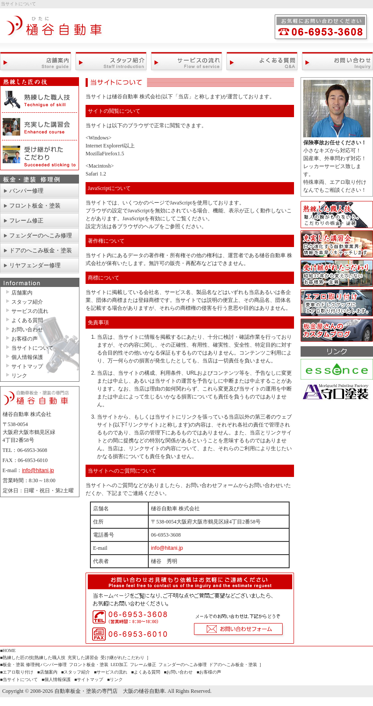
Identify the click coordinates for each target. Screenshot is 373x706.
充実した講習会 (39, 126)
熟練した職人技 (39, 99)
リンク (19, 376)
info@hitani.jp (38, 470)
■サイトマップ (88, 679)
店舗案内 (35, 62)
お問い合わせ (337, 62)
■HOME (7, 650)
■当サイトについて (19, 679)
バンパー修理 (26, 190)
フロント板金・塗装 (35, 205)
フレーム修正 (26, 220)
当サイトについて (32, 348)
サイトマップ (27, 366)
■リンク (115, 679)
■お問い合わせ (178, 672)
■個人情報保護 (56, 679)
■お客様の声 (209, 672)
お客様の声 (24, 339)
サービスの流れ (186, 62)
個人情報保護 (27, 357)
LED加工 (119, 664)
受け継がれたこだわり (39, 155)
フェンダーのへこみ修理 (40, 235)
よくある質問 (262, 62)
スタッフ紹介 (111, 62)
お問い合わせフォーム (239, 624)
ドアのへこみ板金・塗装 (40, 250)
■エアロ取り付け (16, 672)
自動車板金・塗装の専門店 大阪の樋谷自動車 (55, 29)
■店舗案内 (47, 672)
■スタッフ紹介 (75, 672)
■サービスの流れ (110, 672)
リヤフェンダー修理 (35, 265)
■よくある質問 (145, 672)
